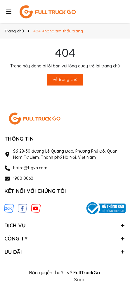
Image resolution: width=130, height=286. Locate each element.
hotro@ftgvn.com (30, 167)
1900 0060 (23, 178)
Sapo (80, 279)
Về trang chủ (65, 79)
